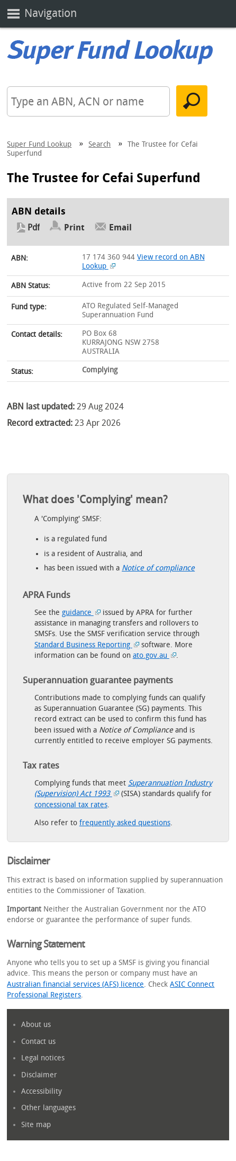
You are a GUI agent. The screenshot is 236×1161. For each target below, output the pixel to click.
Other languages (48, 1107)
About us (36, 1024)
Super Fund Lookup (39, 144)
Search (99, 144)
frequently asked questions (124, 822)
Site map (36, 1124)
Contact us (38, 1041)
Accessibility (41, 1091)
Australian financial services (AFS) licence (75, 984)
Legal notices (43, 1057)
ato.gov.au (155, 655)
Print (74, 227)
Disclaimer (39, 1074)
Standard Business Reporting (87, 644)
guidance (81, 612)
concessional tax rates (70, 804)
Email (120, 227)
